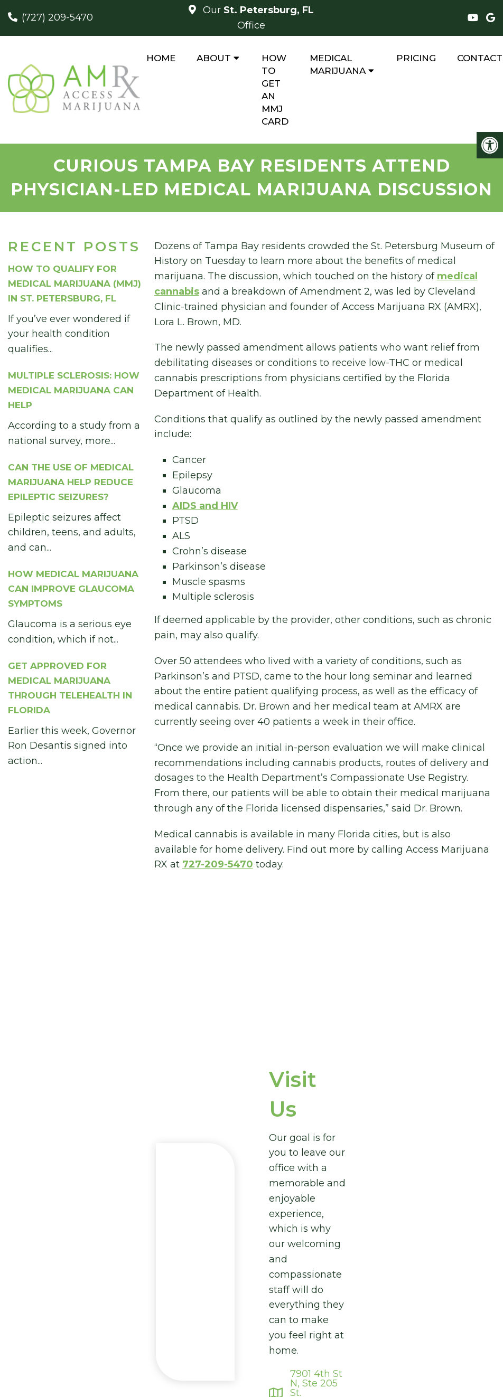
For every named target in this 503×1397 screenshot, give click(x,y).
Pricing (416, 58)
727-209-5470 (217, 864)
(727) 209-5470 (57, 17)
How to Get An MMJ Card (275, 90)
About (214, 58)
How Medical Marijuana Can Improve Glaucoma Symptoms (73, 589)
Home (160, 58)
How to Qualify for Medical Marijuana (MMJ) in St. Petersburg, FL (74, 283)
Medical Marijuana (338, 64)
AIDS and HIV (205, 506)
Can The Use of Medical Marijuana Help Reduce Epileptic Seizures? (71, 482)
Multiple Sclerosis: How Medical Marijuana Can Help (73, 390)
